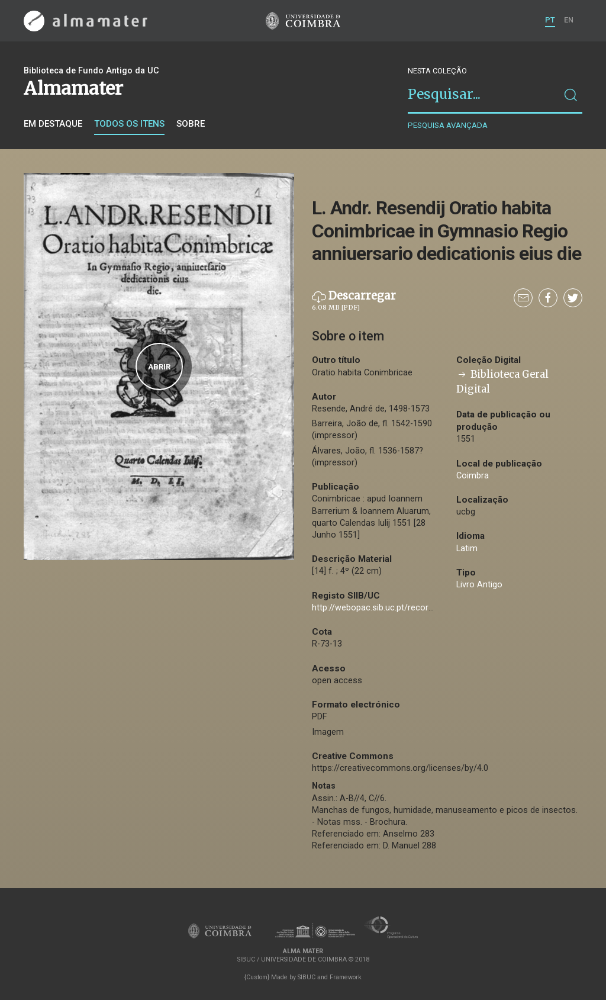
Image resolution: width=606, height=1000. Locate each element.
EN (568, 19)
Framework (346, 977)
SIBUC (306, 977)
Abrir (159, 366)
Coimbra (472, 476)
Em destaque (53, 123)
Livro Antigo (479, 585)
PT (550, 19)
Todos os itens (129, 123)
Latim (467, 549)
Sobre (190, 123)
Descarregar (354, 301)
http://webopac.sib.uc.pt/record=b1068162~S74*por (413, 608)
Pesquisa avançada (448, 125)
